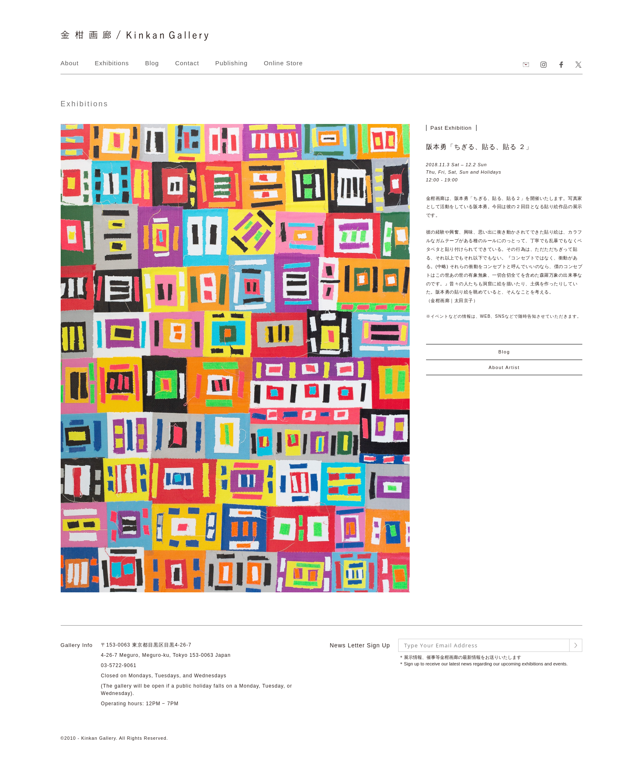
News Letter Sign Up (360, 645)
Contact (187, 63)
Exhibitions (112, 63)
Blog (152, 63)
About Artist (504, 367)
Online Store (283, 63)
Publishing (231, 63)
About (70, 63)
